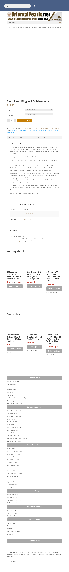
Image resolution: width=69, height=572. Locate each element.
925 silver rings (27, 122)
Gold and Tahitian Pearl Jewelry (16, 390)
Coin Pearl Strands (12, 454)
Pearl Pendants (11, 382)
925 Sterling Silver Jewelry (14, 395)
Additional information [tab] (27, 130)
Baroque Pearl (11, 416)
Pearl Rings (43, 120)
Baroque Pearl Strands (13, 446)
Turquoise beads (12, 476)
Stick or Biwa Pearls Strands (15, 460)
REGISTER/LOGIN (34, 2)
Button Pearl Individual (14, 408)
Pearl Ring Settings (12, 486)
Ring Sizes (10, 526)
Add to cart (24, 113)
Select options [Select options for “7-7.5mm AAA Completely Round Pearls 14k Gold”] (34, 338)
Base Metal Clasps (12, 508)
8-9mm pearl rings (16, 122)
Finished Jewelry (19, 27)
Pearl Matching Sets (13, 373)
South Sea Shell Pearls (13, 523)
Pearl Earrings (11, 379)
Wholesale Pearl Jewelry (14, 518)
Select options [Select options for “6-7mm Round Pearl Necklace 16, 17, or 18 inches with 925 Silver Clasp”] (54, 343)
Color (9, 103)
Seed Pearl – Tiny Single (14, 433)
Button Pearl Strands (13, 451)
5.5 (25, 211)
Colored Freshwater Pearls (15, 529)
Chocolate (34, 206)
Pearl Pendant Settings (14, 489)
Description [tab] (12, 130)
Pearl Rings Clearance (36, 27)
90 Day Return (24, 2)
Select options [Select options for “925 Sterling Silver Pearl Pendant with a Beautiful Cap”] (15, 278)
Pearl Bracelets (11, 387)
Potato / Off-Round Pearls (14, 449)
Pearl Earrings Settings (14, 492)
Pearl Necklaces (11, 376)
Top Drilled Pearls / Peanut (15, 465)
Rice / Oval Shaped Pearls (14, 443)
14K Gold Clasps (12, 505)
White (25, 206)
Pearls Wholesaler (13, 2)
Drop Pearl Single (12, 405)
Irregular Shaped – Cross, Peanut (17, 430)
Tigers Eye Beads (12, 474)
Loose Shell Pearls (12, 425)
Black (29, 206)
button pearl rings (38, 122)
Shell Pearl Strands (12, 468)
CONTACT (43, 2)
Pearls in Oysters (12, 393)
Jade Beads (10, 479)
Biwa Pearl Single (12, 411)
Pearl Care (10, 520)
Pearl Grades (11, 515)
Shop (12, 27)
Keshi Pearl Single (12, 422)
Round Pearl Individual (14, 403)
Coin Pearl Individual (13, 414)
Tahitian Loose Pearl (13, 427)
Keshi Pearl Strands (13, 457)
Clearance (27, 27)
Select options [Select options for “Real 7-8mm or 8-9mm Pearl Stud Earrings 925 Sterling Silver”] (34, 278)
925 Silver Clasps (12, 502)
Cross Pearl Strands (13, 463)
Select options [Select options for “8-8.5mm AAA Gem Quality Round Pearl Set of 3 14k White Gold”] (54, 280)
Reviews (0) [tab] (41, 130)
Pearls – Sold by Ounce (14, 419)
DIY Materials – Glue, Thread (15, 495)
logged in (20, 233)
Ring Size (10, 107)
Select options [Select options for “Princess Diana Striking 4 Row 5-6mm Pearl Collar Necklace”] (15, 340)
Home (8, 27)
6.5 (29, 211)
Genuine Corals (11, 471)
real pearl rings (49, 122)
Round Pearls (11, 440)
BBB (4, 2)
